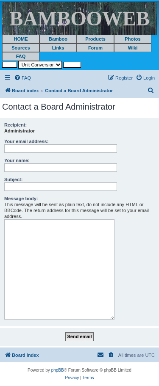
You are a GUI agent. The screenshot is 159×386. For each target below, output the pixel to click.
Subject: (13, 179)
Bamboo (58, 38)
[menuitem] (22, 78)
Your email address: (26, 141)
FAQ (21, 56)
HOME (21, 38)
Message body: (21, 198)
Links (58, 47)
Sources (20, 47)
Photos (132, 38)
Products (95, 38)
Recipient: (15, 124)
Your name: (17, 160)
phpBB (57, 370)
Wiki (133, 47)
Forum (95, 47)
